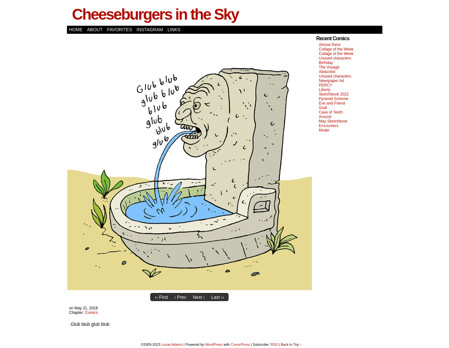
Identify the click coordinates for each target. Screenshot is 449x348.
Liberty (325, 89)
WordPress (213, 344)
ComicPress (240, 344)
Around (325, 116)
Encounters (329, 126)
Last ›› (217, 297)
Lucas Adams (171, 344)
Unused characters (335, 58)
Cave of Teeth (331, 112)
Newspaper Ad (331, 80)
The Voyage (329, 67)
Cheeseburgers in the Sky (155, 14)
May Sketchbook (333, 121)
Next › (199, 297)
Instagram (149, 29)
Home (76, 29)
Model (324, 130)
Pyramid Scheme (333, 98)
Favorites (119, 29)
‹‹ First (161, 297)
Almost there (330, 44)
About (95, 29)
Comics (91, 312)
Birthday (326, 62)
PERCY (325, 85)
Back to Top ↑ (291, 344)
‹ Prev (180, 297)
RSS (274, 344)
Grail (323, 107)
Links (173, 29)
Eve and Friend (332, 103)
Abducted (327, 71)
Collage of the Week (336, 49)
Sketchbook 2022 (334, 94)
